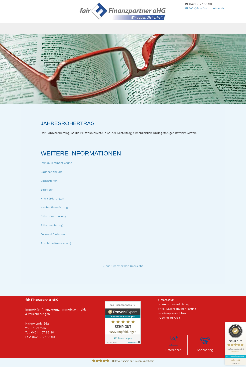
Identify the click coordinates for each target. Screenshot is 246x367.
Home (54, 28)
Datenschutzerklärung (176, 304)
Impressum (168, 299)
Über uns (72, 28)
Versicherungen (97, 28)
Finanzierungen (126, 28)
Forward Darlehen (53, 234)
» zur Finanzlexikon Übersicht (123, 266)
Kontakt (189, 28)
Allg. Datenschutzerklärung (179, 308)
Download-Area (171, 317)
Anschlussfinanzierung (57, 243)
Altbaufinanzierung (54, 216)
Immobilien (153, 28)
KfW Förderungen (53, 198)
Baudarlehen (50, 180)
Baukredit (48, 189)
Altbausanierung (52, 225)
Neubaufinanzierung (55, 207)
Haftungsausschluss (174, 313)
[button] (71, 28)
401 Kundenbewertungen (234, 340)
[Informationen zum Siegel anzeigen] (234, 345)
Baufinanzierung (52, 171)
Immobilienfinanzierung (58, 163)
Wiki (172, 28)
